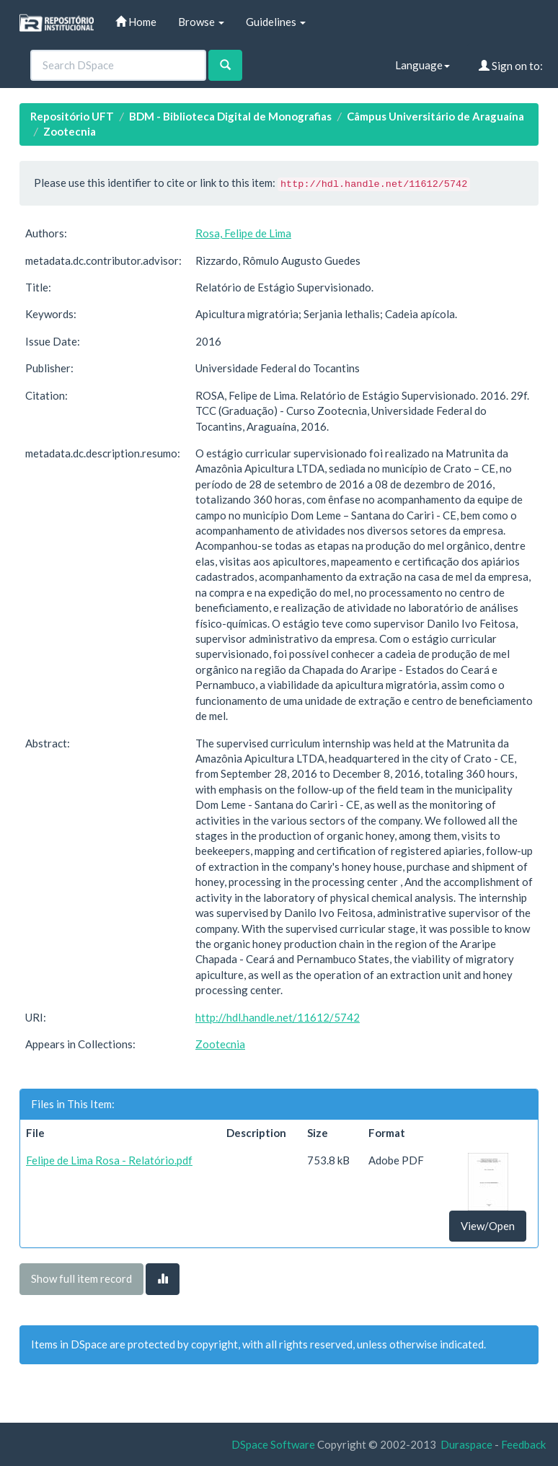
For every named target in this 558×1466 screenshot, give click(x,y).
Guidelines (276, 21)
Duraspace (466, 1444)
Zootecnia (69, 131)
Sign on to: (511, 65)
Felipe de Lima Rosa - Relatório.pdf (109, 1160)
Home (135, 21)
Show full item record (81, 1278)
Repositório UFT (72, 116)
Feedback (523, 1444)
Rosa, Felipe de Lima (243, 233)
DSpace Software (273, 1444)
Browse (201, 21)
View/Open (488, 1225)
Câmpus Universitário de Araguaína (435, 116)
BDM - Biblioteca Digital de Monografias (230, 116)
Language (422, 64)
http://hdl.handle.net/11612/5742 (277, 1017)
